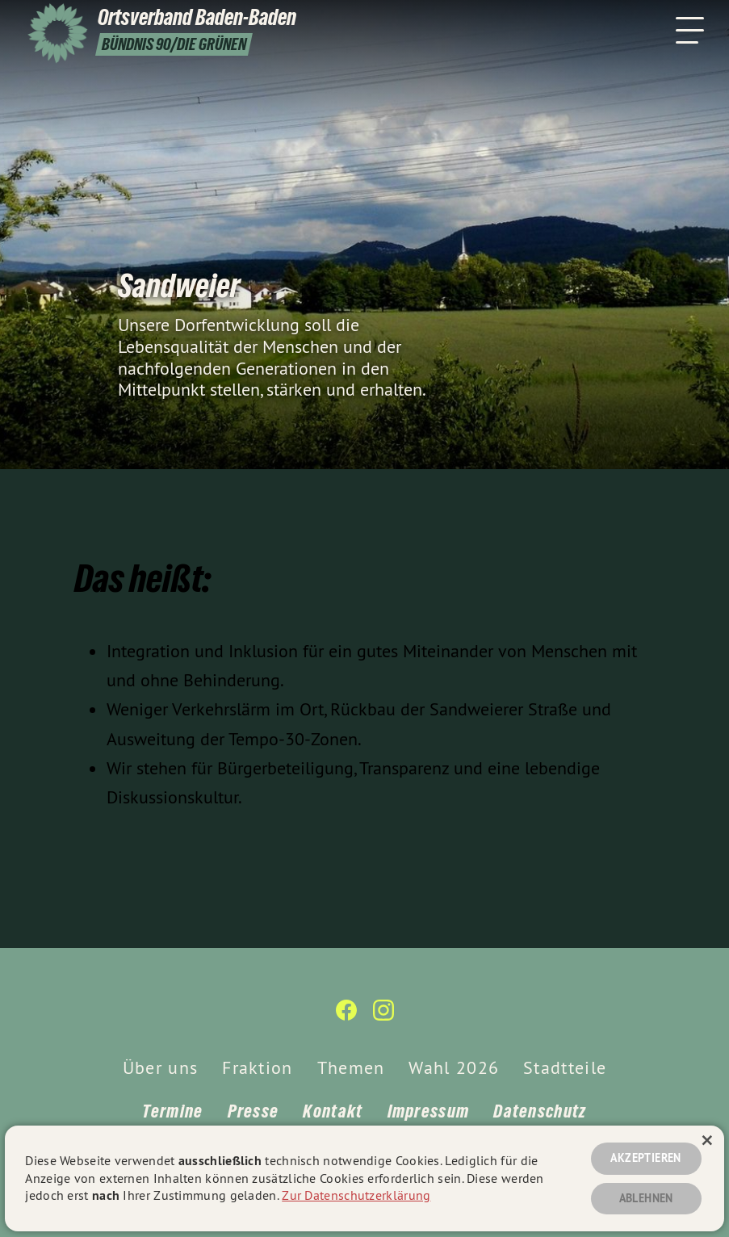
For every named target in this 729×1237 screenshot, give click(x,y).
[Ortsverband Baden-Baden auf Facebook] (346, 1017)
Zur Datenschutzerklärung (356, 1195)
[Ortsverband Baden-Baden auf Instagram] (383, 1017)
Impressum (429, 1111)
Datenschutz (539, 1111)
